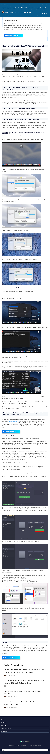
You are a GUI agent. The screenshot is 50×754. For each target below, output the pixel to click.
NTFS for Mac (27, 12)
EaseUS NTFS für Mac (14, 421)
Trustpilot (3, 736)
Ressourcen (4, 722)
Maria (6, 12)
